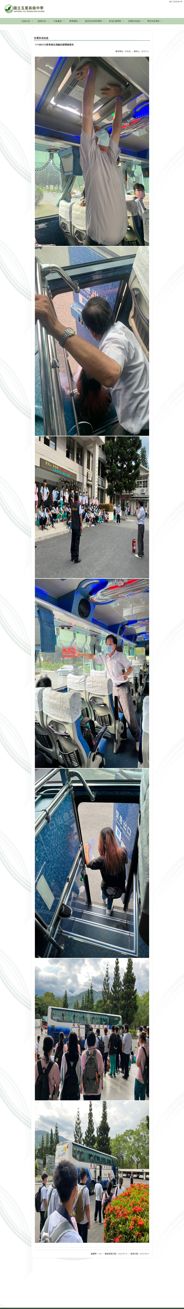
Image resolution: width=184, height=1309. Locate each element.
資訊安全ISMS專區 (93, 21)
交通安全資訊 (134, 21)
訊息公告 (26, 21)
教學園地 (73, 21)
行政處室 (58, 21)
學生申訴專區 (153, 21)
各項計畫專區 (115, 21)
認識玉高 (42, 21)
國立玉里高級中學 (175, 2)
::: (33, 27)
